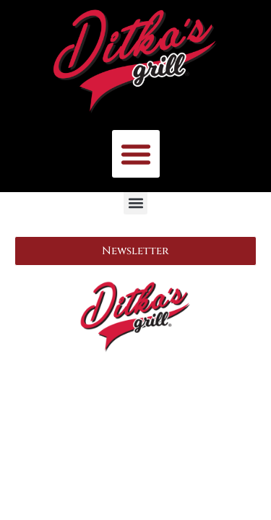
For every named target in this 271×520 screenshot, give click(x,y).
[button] (136, 154)
